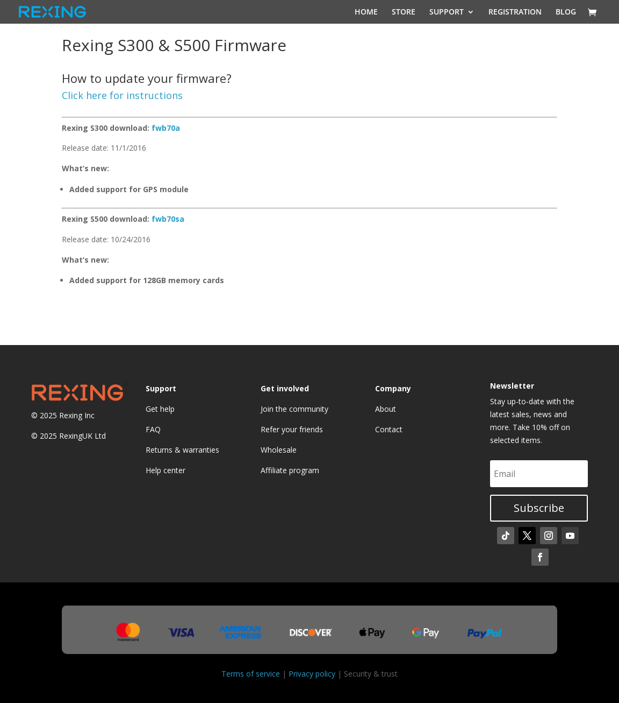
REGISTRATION (515, 12)
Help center (165, 470)
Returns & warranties (182, 450)
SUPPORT (446, 12)
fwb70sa (168, 219)
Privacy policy (312, 674)
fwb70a (166, 128)
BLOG (566, 12)
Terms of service (250, 674)
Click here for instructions (122, 95)
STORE (403, 12)
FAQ (153, 429)
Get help (160, 409)
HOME (366, 12)
